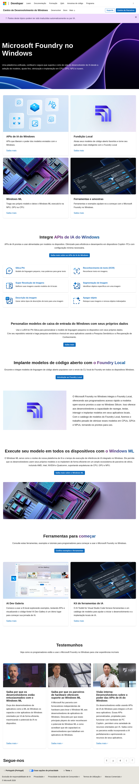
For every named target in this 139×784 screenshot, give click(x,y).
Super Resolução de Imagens (30, 283)
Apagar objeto (90, 298)
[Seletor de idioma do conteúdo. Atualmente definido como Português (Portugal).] (13, 771)
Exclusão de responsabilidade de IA (16, 777)
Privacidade (38, 777)
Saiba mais (11, 150)
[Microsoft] (4, 3)
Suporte (110, 10)
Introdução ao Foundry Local (69, 377)
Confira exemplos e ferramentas (69, 551)
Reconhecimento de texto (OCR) (98, 268)
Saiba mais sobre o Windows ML (70, 473)
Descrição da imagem (26, 298)
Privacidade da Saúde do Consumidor (63, 777)
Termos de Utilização (91, 777)
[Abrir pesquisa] (133, 3)
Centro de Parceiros (125, 10)
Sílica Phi (20, 268)
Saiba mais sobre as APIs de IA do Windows (69, 255)
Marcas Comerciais (112, 777)
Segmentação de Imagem (95, 283)
